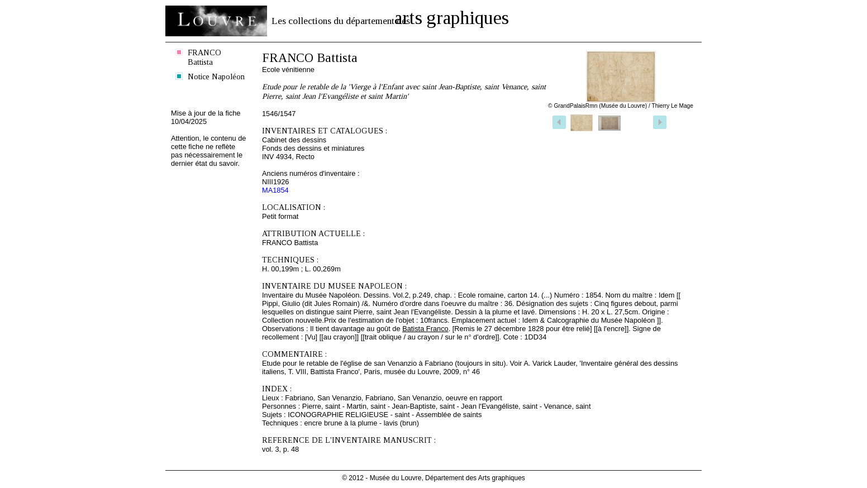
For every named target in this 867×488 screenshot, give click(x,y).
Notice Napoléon (216, 76)
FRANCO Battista (204, 57)
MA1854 (275, 190)
